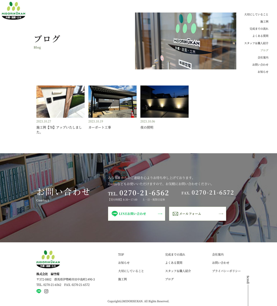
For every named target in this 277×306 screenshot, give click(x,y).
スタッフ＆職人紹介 (256, 43)
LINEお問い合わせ (132, 214)
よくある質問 (260, 36)
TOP (121, 254)
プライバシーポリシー (226, 271)
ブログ (264, 50)
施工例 (264, 21)
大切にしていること (256, 14)
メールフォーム (190, 214)
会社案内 (263, 57)
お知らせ (263, 72)
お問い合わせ (260, 64)
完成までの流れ (259, 28)
